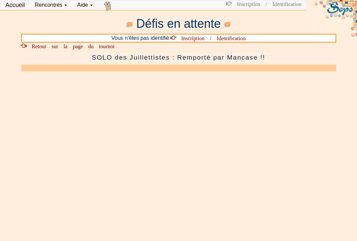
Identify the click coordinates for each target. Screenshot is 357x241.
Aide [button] (85, 5)
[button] (51, 5)
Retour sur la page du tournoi (70, 46)
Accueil (15, 5)
